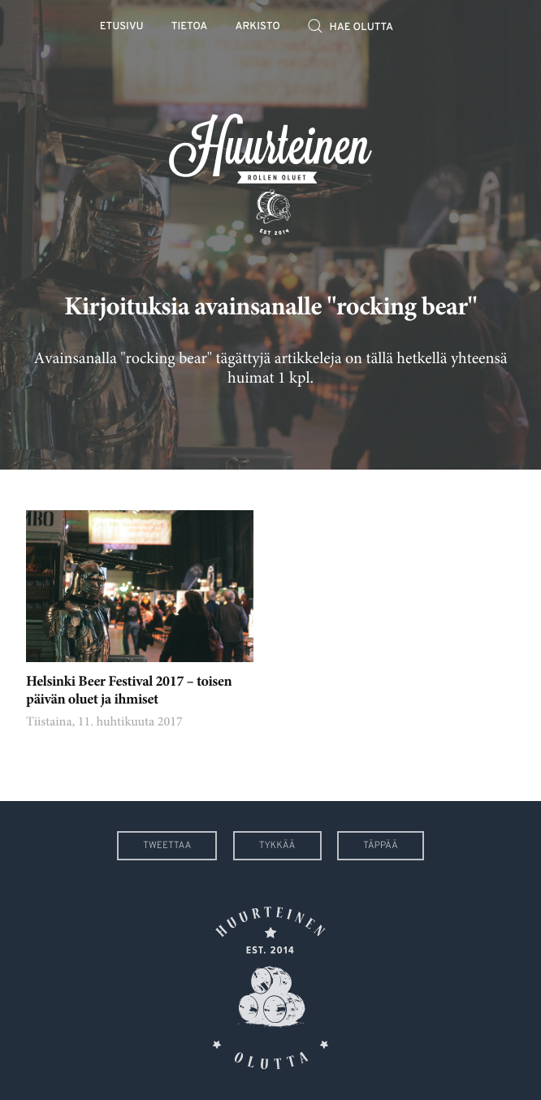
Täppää (380, 846)
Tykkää (277, 846)
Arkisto (258, 27)
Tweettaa (167, 846)
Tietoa (189, 27)
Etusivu (122, 27)
